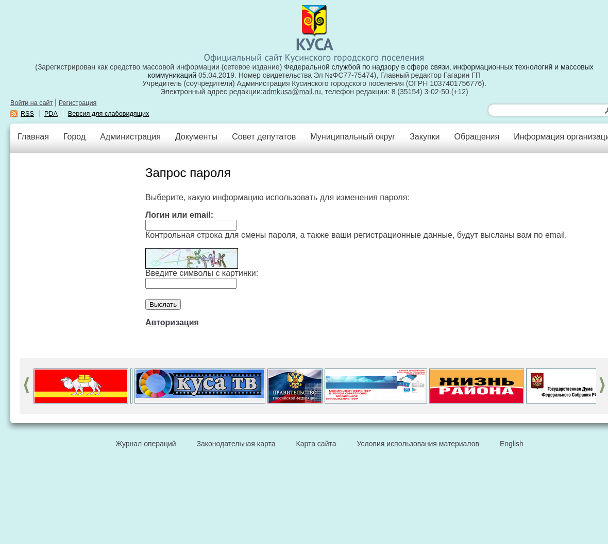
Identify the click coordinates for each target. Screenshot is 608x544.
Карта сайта (316, 444)
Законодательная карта (236, 444)
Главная (33, 136)
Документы (196, 136)
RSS (27, 113)
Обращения (476, 136)
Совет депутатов (264, 136)
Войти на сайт (31, 103)
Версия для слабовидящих (108, 113)
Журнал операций (145, 444)
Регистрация (78, 103)
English (511, 444)
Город (74, 136)
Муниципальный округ (352, 136)
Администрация (130, 136)
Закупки (425, 136)
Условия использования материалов (418, 444)
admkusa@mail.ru (292, 91)
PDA (51, 113)
